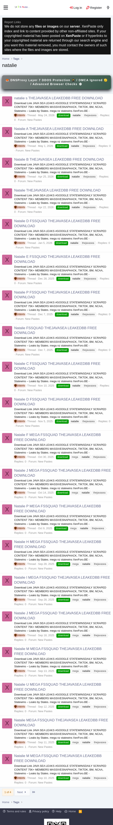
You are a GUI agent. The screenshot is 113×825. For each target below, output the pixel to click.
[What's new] (108, 7)
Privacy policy (40, 811)
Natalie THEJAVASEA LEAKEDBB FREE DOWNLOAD (57, 190)
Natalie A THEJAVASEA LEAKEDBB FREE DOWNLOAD (59, 129)
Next (22, 792)
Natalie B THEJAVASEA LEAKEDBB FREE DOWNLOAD (59, 159)
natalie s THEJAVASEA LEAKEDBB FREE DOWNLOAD (58, 98)
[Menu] (6, 7)
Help (58, 811)
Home (72, 811)
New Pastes (34, 119)
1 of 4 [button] (7, 792)
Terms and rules (16, 811)
